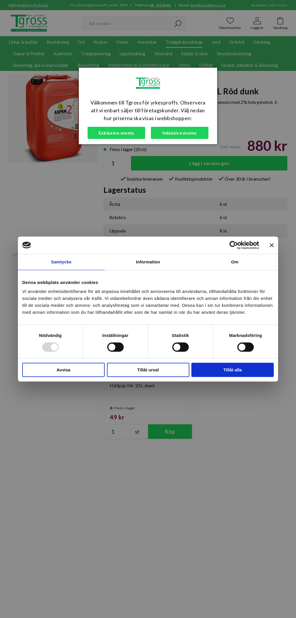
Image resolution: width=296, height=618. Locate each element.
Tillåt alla (232, 369)
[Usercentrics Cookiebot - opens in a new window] (233, 245)
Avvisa (64, 369)
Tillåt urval (148, 369)
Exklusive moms (116, 132)
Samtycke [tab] (61, 261)
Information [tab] (148, 261)
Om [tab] (234, 261)
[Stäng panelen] (272, 245)
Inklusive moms (179, 132)
